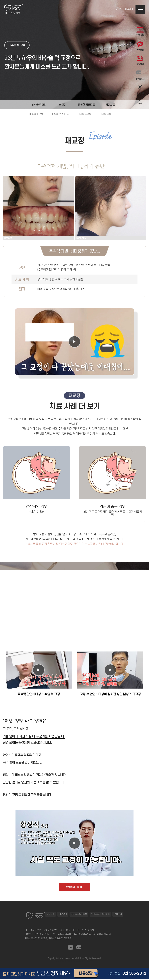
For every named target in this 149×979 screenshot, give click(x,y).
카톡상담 (140, 46)
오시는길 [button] (118, 914)
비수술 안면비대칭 (60, 114)
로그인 (118, 9)
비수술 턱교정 (39, 104)
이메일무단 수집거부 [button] (100, 914)
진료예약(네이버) (74, 887)
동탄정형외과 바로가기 (83, 960)
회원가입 (129, 9)
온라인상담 (140, 32)
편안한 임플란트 (86, 104)
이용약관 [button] (63, 914)
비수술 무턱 (105, 114)
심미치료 (110, 104)
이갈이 (62, 104)
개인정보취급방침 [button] (79, 914)
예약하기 (140, 60)
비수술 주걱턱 (84, 114)
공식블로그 (140, 75)
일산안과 (70, 960)
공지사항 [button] (50, 914)
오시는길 (140, 89)
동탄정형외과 (61, 960)
